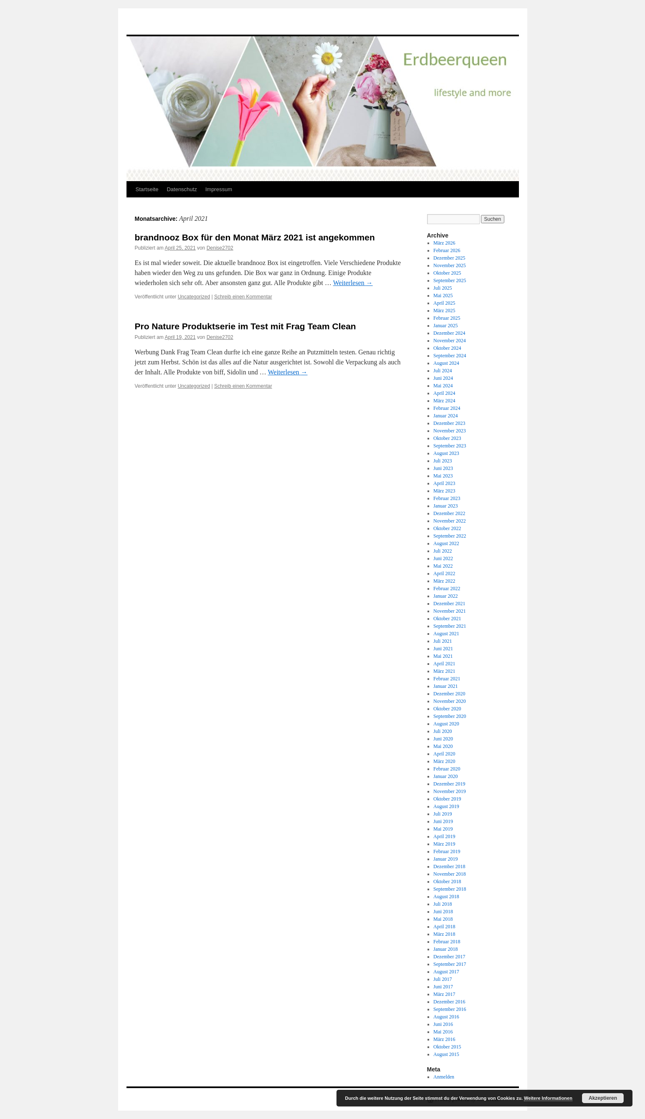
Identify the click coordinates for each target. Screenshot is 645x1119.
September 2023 (449, 446)
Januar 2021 (445, 686)
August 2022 (446, 543)
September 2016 (449, 1009)
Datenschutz (182, 189)
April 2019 (444, 836)
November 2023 (449, 431)
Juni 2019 (443, 821)
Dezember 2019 (449, 784)
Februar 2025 (446, 318)
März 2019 (444, 844)
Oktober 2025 (447, 273)
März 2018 (444, 934)
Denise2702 (220, 248)
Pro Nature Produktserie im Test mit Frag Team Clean (245, 326)
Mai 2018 (443, 919)
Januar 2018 (445, 949)
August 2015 (446, 1054)
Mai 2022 (443, 566)
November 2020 (449, 701)
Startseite (147, 189)
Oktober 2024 (447, 348)
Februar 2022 (446, 588)
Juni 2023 (443, 468)
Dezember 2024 (449, 333)
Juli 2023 (442, 461)
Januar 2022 (445, 596)
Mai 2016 (443, 1032)
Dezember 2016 (449, 1002)
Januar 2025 (445, 325)
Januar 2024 (445, 416)
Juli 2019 (442, 814)
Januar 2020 (445, 776)
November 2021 (449, 611)
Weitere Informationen (548, 1098)
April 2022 (444, 573)
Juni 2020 (443, 739)
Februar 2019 (446, 851)
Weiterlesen (353, 282)
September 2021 (449, 626)
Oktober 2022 (447, 528)
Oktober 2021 (447, 618)
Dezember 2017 (449, 957)
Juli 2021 (442, 641)
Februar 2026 (446, 250)
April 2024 (444, 393)
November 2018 (449, 874)
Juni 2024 (443, 378)
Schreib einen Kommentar (243, 297)
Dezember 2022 (449, 513)
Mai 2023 (443, 476)
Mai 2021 (443, 656)
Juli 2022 (442, 551)
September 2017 (449, 964)
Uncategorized (194, 297)
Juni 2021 (443, 649)
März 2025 (444, 310)
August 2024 (446, 363)
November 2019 (449, 791)
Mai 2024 (443, 386)
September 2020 (449, 716)
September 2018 (449, 889)
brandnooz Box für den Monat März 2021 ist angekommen (255, 237)
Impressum (218, 189)
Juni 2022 (443, 558)
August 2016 (446, 1017)
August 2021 (446, 634)
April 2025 (444, 303)
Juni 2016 (443, 1024)
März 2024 (444, 401)
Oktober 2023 (447, 438)
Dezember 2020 (449, 694)
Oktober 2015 (447, 1047)
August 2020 (446, 724)
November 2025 (449, 265)
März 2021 (444, 671)
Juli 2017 (442, 979)
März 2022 (444, 581)
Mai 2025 (443, 295)
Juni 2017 (443, 987)
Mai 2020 (443, 746)
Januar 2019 (445, 859)
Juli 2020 (442, 731)
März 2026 (444, 243)
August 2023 (446, 453)
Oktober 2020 (447, 709)
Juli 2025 (442, 288)
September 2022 (449, 536)
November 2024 (449, 341)
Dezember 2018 (449, 866)
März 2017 (444, 994)
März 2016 (444, 1039)
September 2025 (449, 280)
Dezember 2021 (449, 603)
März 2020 (444, 761)
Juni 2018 (443, 911)
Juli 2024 (442, 371)
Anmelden (443, 1077)
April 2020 (444, 754)
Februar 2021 (446, 679)
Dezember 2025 (449, 258)
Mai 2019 (443, 829)
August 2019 (446, 806)
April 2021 (444, 664)
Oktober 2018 (447, 881)
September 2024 (449, 356)
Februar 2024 (446, 408)
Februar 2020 (446, 769)
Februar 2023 (446, 498)
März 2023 (444, 491)
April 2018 (444, 927)
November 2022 (449, 521)
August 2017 (446, 972)
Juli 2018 (442, 904)
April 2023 (444, 483)
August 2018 (446, 896)
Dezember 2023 (449, 423)
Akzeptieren (603, 1098)
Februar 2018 (446, 942)
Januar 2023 (445, 506)
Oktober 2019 (447, 799)
